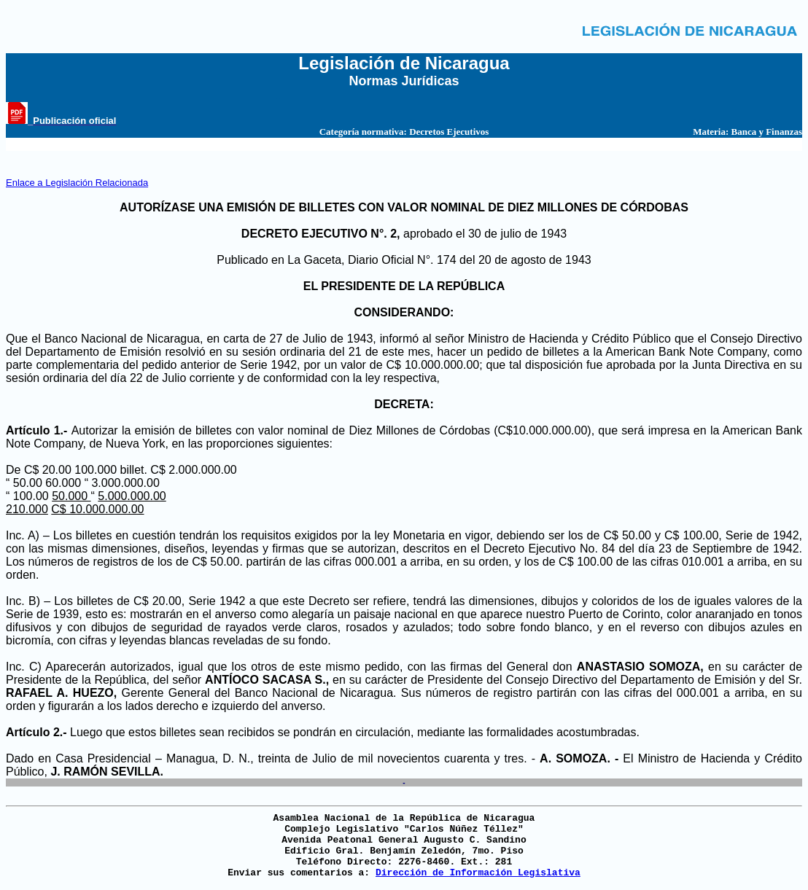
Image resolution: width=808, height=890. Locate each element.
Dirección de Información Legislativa (478, 872)
